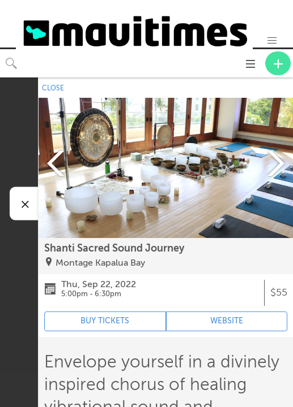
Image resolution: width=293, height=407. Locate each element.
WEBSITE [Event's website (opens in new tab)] (226, 321)
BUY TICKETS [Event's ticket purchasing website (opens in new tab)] (104, 321)
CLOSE (53, 88)
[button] (272, 40)
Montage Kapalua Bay (100, 263)
